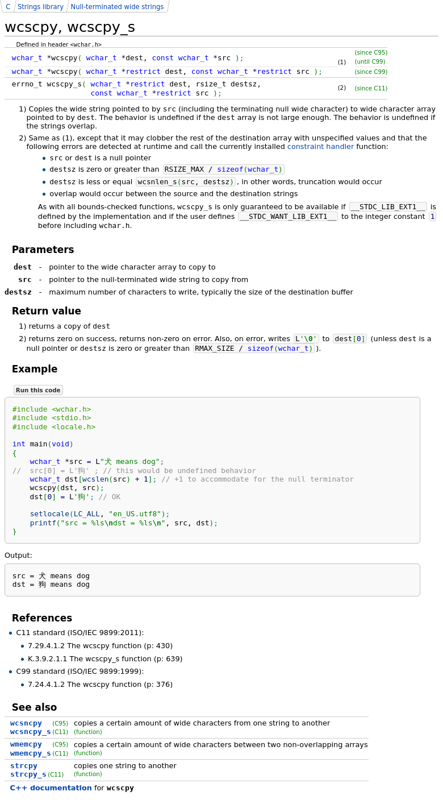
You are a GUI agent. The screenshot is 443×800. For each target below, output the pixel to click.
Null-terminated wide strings (117, 7)
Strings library (41, 7)
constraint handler (320, 146)
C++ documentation (51, 788)
